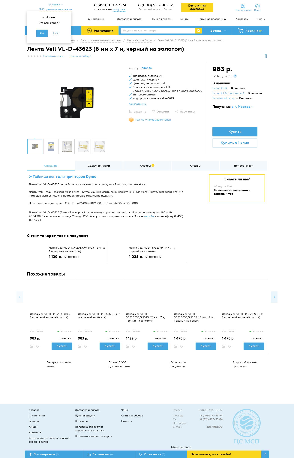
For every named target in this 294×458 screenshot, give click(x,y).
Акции (184, 19)
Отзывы (195, 165)
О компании (96, 19)
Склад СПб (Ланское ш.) (228, 93)
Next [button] (274, 297)
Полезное (81, 421)
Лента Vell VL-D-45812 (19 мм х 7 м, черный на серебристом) (242, 315)
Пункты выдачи (162, 19)
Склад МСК (219, 88)
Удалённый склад (223, 98)
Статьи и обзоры (132, 415)
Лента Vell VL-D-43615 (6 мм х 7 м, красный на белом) (99, 315)
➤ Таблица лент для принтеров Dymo (62, 176)
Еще (259, 19)
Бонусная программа (212, 19)
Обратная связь (181, 447)
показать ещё (138, 104)
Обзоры (147, 165)
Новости (126, 421)
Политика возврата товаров (93, 436)
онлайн (149, 216)
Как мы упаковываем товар (153, 119)
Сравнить (140, 111)
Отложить (163, 111)
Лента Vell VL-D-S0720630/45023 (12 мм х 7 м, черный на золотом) (145, 317)
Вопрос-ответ (243, 165)
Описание (50, 165)
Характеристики (99, 165)
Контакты (242, 19)
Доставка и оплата (129, 19)
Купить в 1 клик (235, 143)
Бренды (34, 421)
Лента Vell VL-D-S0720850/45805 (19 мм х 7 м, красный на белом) (193, 317)
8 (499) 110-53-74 (110, 5)
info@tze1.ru (214, 426)
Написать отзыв (53, 56)
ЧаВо (124, 410)
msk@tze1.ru (119, 9)
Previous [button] (19, 297)
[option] (76, 101)
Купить (235, 131)
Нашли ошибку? (80, 56)
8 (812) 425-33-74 (211, 419)
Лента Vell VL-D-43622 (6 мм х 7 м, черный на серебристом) (50, 315)
